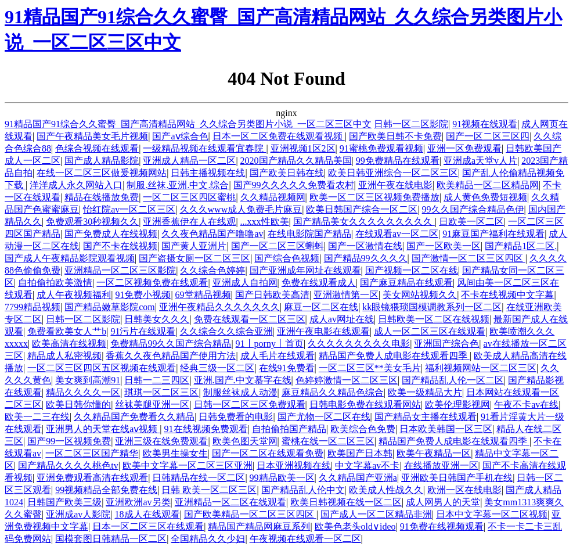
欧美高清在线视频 (69, 343)
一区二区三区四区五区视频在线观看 (101, 368)
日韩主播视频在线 (208, 173)
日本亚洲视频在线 (294, 465)
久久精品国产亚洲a (358, 478)
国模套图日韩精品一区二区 (111, 539)
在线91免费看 (287, 368)
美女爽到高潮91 (87, 380)
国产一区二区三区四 (487, 136)
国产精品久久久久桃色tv (68, 465)
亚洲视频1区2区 (303, 148)
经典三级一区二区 (217, 368)
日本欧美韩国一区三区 (445, 429)
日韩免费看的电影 (236, 417)
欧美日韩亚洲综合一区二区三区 (393, 173)
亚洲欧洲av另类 (138, 502)
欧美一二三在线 (37, 417)
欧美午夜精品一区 (434, 453)
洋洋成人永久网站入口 (76, 185)
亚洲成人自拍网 (245, 282)
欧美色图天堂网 (245, 441)
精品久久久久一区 (83, 392)
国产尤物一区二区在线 (324, 417)
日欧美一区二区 (471, 222)
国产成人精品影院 (101, 161)
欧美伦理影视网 (457, 404)
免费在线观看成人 (319, 282)
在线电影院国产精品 (309, 234)
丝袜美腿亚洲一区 (152, 404)
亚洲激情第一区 (346, 295)
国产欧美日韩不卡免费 (395, 136)
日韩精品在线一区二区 (198, 478)
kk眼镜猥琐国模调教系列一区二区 (432, 307)
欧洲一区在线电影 (464, 490)
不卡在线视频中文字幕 (507, 295)
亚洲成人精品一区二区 (189, 161)
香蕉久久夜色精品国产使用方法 (171, 356)
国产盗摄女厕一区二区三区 (194, 258)
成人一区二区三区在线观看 (429, 331)
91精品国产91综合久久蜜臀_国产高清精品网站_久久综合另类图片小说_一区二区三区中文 (188, 124)
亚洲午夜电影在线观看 (323, 331)
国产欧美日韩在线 (287, 173)
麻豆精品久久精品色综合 (333, 392)
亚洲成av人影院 (78, 514)
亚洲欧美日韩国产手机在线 (457, 478)
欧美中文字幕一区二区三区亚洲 (187, 465)
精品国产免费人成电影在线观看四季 (394, 356)
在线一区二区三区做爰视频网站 (102, 173)
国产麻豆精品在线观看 (406, 282)
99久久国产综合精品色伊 (473, 209)
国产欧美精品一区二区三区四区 (250, 514)
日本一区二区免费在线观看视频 (278, 136)
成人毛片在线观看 (277, 356)
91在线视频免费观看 (206, 429)
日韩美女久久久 (156, 319)
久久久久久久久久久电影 (359, 343)
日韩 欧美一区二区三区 (209, 490)
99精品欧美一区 (282, 478)
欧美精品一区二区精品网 (488, 185)
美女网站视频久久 (420, 295)
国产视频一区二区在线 (411, 270)
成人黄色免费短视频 (485, 197)
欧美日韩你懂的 (78, 404)
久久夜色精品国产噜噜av (212, 234)
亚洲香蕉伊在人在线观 (189, 222)
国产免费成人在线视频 (110, 234)
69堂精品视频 (203, 295)
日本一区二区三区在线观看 (148, 526)
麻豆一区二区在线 (321, 307)
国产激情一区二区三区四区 (468, 258)
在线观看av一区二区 (396, 234)
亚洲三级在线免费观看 (161, 441)
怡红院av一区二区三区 (129, 209)
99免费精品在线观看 (397, 161)
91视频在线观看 (484, 124)
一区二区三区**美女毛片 (370, 368)
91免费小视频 (143, 295)
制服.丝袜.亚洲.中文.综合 (178, 185)
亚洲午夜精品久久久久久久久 (219, 307)
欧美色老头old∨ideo (355, 526)
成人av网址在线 (341, 319)
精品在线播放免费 (101, 197)
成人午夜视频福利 (74, 295)
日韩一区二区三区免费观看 (249, 404)
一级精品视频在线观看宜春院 (204, 148)
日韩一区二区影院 (411, 124)
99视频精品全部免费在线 (106, 490)
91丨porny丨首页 (270, 343)
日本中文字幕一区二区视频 (491, 514)
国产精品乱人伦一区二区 (453, 380)
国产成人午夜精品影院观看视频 (70, 258)
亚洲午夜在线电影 (395, 185)
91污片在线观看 (142, 331)
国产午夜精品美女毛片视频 (92, 136)
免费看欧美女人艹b (66, 331)
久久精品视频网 (272, 197)
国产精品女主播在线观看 (425, 417)
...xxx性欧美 (264, 222)
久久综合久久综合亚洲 (226, 331)
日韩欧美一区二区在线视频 (433, 319)
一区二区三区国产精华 (91, 453)
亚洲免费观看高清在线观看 (92, 478)
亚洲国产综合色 (446, 343)
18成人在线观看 (147, 514)
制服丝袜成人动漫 (240, 392)
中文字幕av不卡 (367, 465)
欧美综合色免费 (362, 429)
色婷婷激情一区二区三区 (346, 380)
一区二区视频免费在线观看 (152, 282)
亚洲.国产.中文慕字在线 (242, 380)
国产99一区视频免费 (69, 441)
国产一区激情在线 (365, 246)
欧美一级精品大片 (425, 392)
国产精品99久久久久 (366, 258)
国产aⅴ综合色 (180, 136)
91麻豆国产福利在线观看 (493, 234)
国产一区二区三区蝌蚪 (277, 246)
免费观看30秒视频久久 (92, 222)
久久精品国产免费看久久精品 (134, 417)
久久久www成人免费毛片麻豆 (241, 209)
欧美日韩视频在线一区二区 (346, 502)
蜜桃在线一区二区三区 (328, 441)
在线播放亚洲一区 (441, 465)
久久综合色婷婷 (212, 270)
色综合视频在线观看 (97, 148)
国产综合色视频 (286, 258)
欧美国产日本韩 (359, 453)
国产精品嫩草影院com (109, 307)
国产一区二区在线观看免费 (267, 453)
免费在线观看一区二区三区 (249, 319)
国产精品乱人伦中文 (303, 490)
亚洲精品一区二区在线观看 (230, 502)
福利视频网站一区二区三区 (480, 368)
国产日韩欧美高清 (272, 295)
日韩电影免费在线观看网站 (365, 404)
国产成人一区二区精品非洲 (376, 514)
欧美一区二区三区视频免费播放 (374, 197)
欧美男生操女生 (175, 453)
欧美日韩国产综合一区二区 (361, 209)
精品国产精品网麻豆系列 (259, 526)
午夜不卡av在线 (526, 404)
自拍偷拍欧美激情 (55, 282)
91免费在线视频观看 (442, 526)
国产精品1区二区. (521, 246)
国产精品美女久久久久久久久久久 (364, 222)
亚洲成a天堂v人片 (480, 161)
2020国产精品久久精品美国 (296, 161)
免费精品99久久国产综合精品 (170, 343)
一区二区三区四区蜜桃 (189, 197)
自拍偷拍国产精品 (289, 429)
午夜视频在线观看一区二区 (305, 539)
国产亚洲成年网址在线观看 (305, 270)
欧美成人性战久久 (386, 490)
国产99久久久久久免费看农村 (293, 185)
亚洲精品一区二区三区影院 (120, 270)
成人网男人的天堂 (443, 502)
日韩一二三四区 (156, 380)
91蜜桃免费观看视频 (381, 148)
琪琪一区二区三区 (161, 392)
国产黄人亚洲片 (193, 246)
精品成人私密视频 (64, 356)
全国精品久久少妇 (208, 539)
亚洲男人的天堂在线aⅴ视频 (103, 429)
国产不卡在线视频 (120, 246)
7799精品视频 (32, 307)
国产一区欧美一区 (443, 246)
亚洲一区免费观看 (464, 148)
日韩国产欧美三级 (64, 502)
